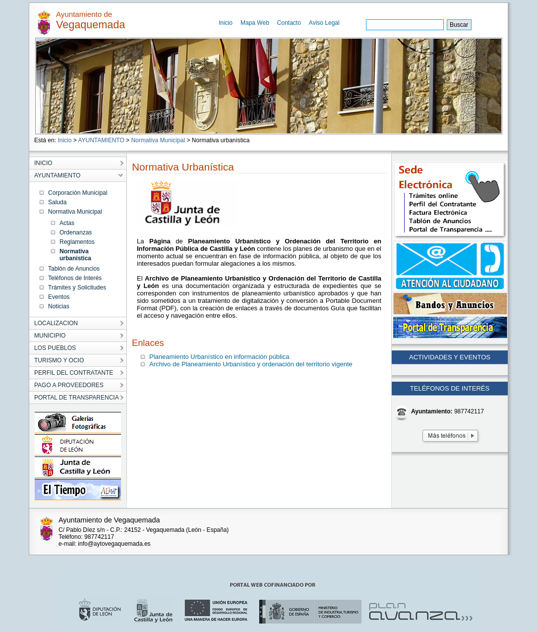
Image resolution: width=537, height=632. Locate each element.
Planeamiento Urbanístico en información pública (219, 356)
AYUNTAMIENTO (101, 140)
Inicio (226, 22)
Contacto (289, 22)
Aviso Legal (324, 22)
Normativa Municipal (158, 140)
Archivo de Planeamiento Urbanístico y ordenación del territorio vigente (251, 364)
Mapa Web (254, 22)
